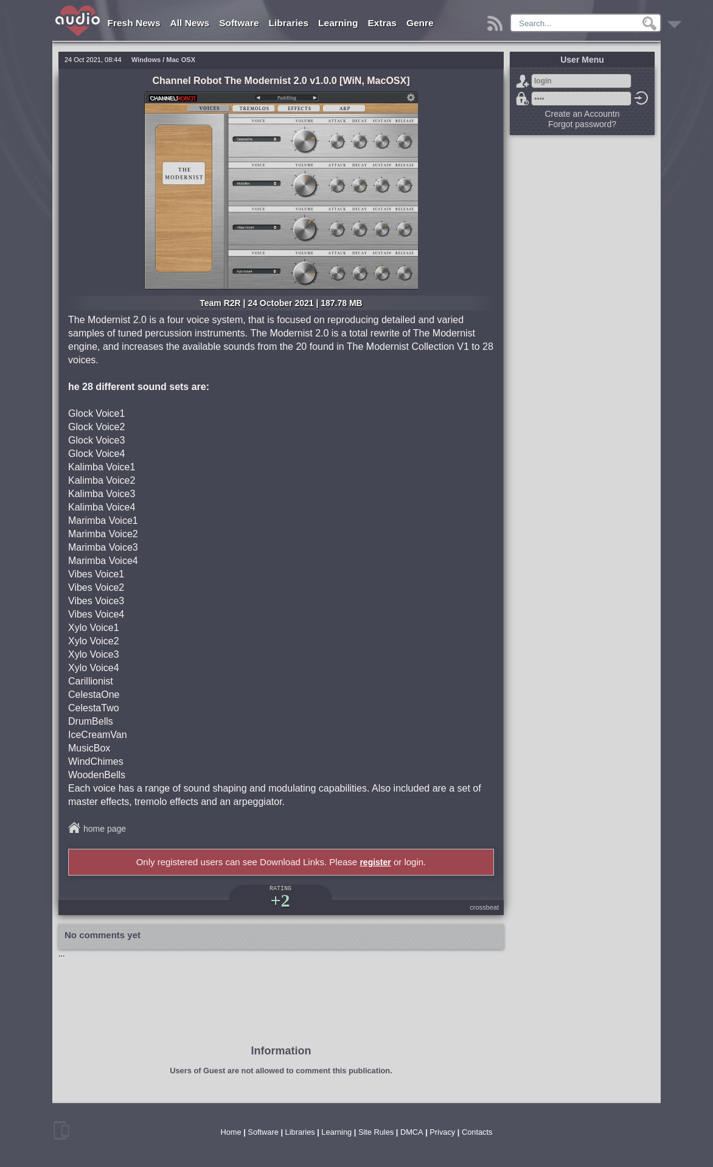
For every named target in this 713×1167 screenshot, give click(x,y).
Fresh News (134, 23)
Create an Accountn (582, 114)
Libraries (288, 23)
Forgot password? (522, 98)
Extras (382, 23)
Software (239, 23)
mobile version (61, 1130)
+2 (280, 900)
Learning (338, 23)
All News (190, 23)
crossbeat (484, 907)
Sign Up (522, 81)
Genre (420, 23)
